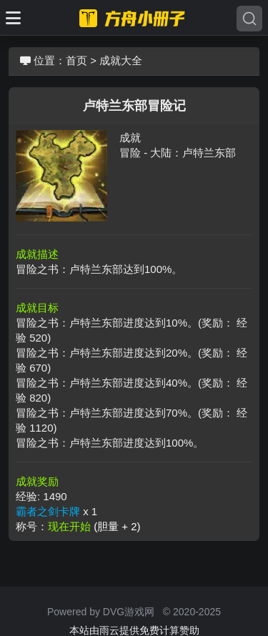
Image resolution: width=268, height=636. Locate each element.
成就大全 (120, 60)
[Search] (249, 18)
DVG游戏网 (128, 611)
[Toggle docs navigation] (13, 18)
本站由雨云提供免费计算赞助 (134, 630)
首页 (76, 60)
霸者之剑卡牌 (48, 511)
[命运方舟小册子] (134, 18)
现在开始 (94, 526)
